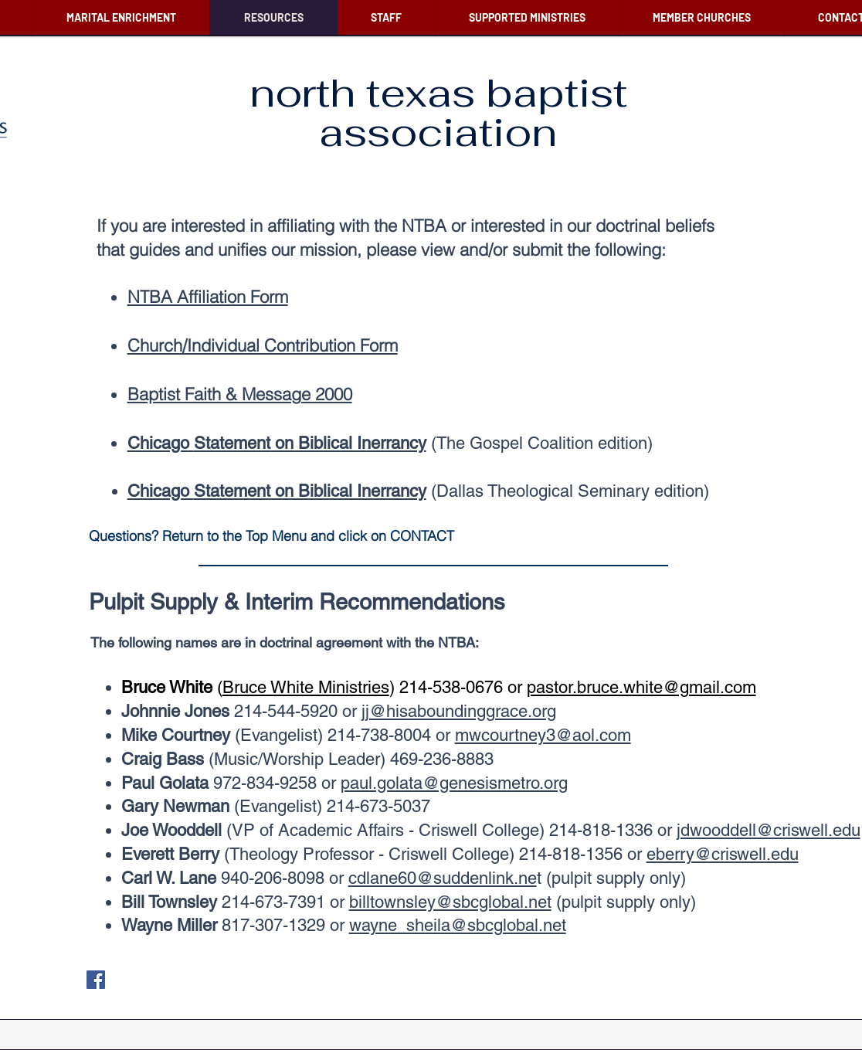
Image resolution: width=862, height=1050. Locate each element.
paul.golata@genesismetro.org (454, 783)
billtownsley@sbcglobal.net (450, 902)
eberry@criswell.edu (722, 854)
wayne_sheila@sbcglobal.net (457, 925)
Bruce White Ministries (305, 687)
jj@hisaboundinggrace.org (458, 711)
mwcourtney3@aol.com (543, 735)
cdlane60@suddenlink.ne (442, 878)
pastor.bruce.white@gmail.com (641, 687)
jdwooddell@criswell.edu (768, 830)
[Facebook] (96, 979)
